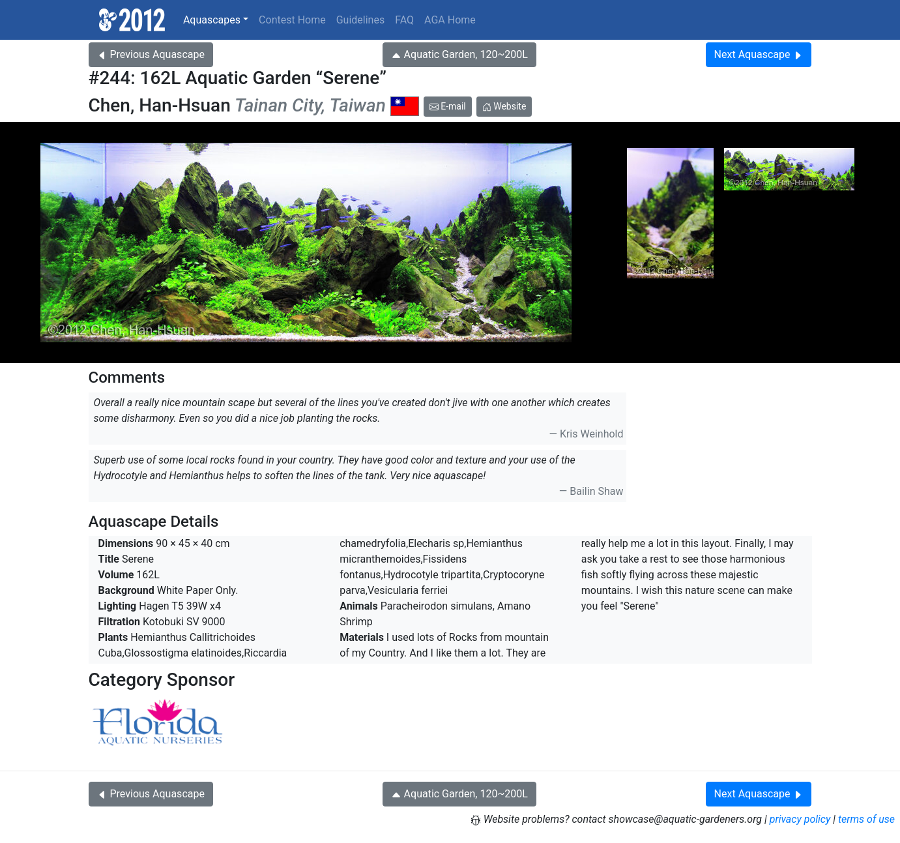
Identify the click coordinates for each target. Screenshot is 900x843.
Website (504, 106)
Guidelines (360, 20)
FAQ (404, 20)
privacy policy (800, 819)
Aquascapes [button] (211, 20)
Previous (151, 54)
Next (759, 54)
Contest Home (292, 20)
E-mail (447, 106)
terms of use (866, 819)
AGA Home (450, 20)
